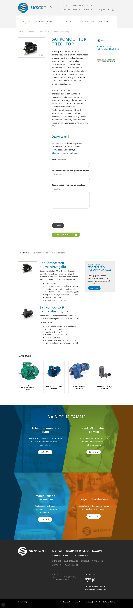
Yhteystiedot (106, 22)
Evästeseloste (109, 602)
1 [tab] (39, 55)
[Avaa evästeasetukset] (3, 605)
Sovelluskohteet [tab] (40, 252)
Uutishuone (66, 10)
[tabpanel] (31, 48)
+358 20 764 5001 (106, 46)
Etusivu (20, 32)
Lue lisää (94, 288)
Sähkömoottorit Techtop (60, 32)
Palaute (78, 602)
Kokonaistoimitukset (46, 22)
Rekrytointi (76, 10)
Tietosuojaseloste (92, 602)
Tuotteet (25, 22)
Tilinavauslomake (92, 587)
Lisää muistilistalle (66, 235)
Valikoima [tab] (24, 252)
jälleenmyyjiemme (60, 153)
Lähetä (58, 225)
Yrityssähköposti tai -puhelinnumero (70, 170)
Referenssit (65, 6)
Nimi (54, 159)
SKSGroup (89, 6)
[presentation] (72, 216)
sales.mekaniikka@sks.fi (108, 49)
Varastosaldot (87, 10)
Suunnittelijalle (77, 6)
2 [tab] (42, 55)
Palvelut (66, 22)
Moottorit (42, 32)
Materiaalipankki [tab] (59, 252)
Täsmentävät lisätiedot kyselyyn (68, 185)
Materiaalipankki (85, 22)
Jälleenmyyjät (102, 589)
